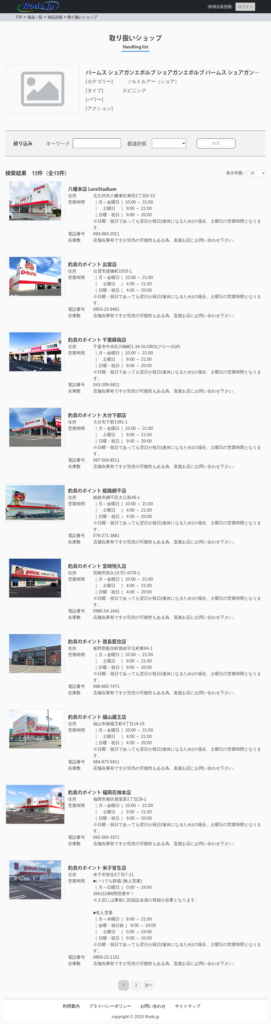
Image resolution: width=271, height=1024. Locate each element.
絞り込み (23, 143)
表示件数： (236, 173)
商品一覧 (35, 17)
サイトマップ (187, 1006)
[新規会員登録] (220, 6)
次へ (148, 985)
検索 (216, 143)
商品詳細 (55, 17)
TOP (19, 17)
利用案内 (71, 1006)
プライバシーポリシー (110, 1006)
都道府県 (136, 143)
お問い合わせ (153, 1006)
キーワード (58, 143)
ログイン (245, 6)
